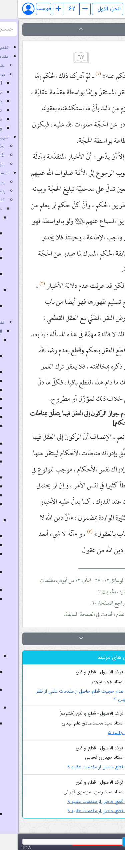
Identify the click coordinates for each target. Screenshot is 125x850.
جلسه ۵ (102, 733)
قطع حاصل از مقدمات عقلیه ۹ (82, 767)
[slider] (109, 841)
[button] (62, 29)
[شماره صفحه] (53, 9)
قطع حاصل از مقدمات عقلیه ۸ (82, 802)
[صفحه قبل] (40, 9)
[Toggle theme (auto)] (112, 9)
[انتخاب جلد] (89, 9)
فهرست (25, 9)
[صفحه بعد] (66, 9)
